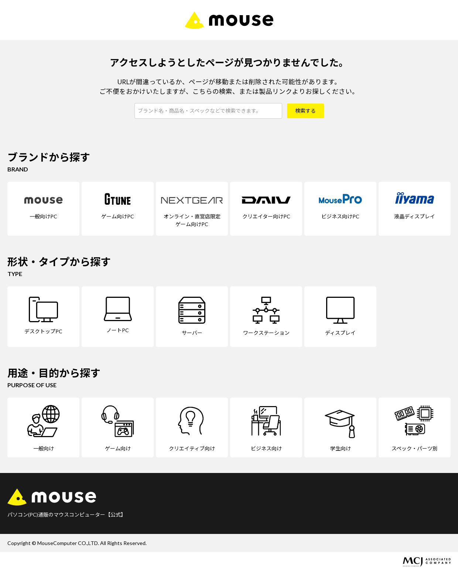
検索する (305, 111)
